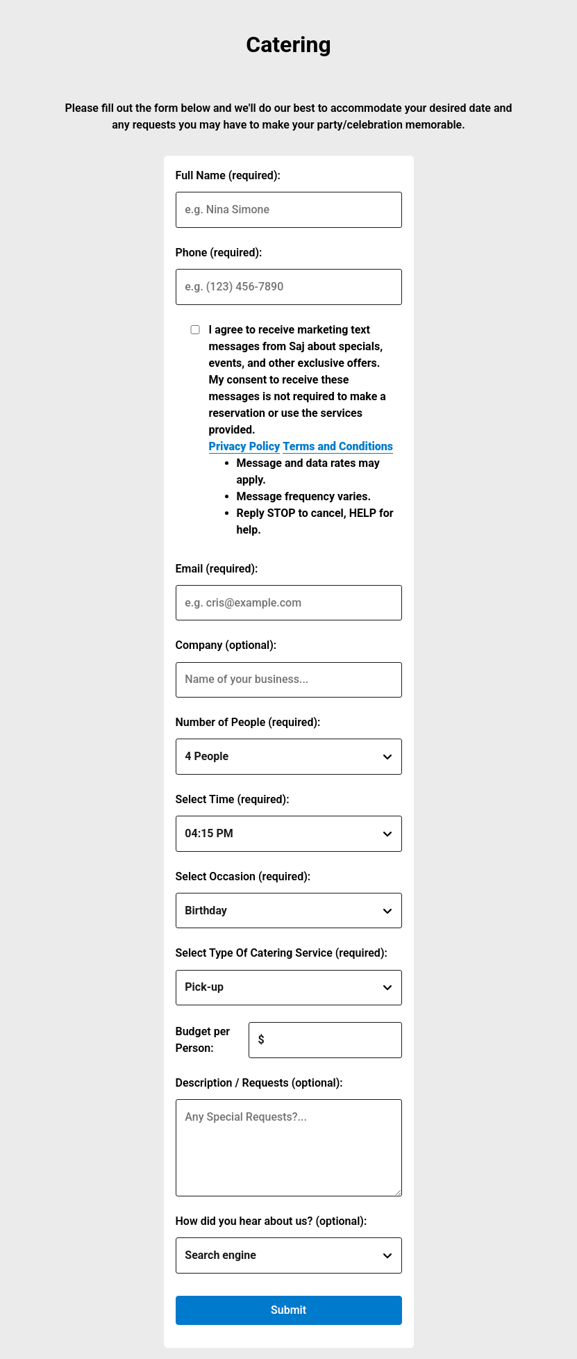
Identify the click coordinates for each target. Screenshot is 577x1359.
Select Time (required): (233, 799)
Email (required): (217, 568)
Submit (288, 1310)
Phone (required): (219, 252)
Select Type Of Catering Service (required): (281, 952)
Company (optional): (226, 645)
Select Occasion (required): (243, 876)
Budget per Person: (203, 1040)
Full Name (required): (228, 175)
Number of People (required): (248, 722)
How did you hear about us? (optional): (271, 1221)
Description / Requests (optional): (259, 1082)
